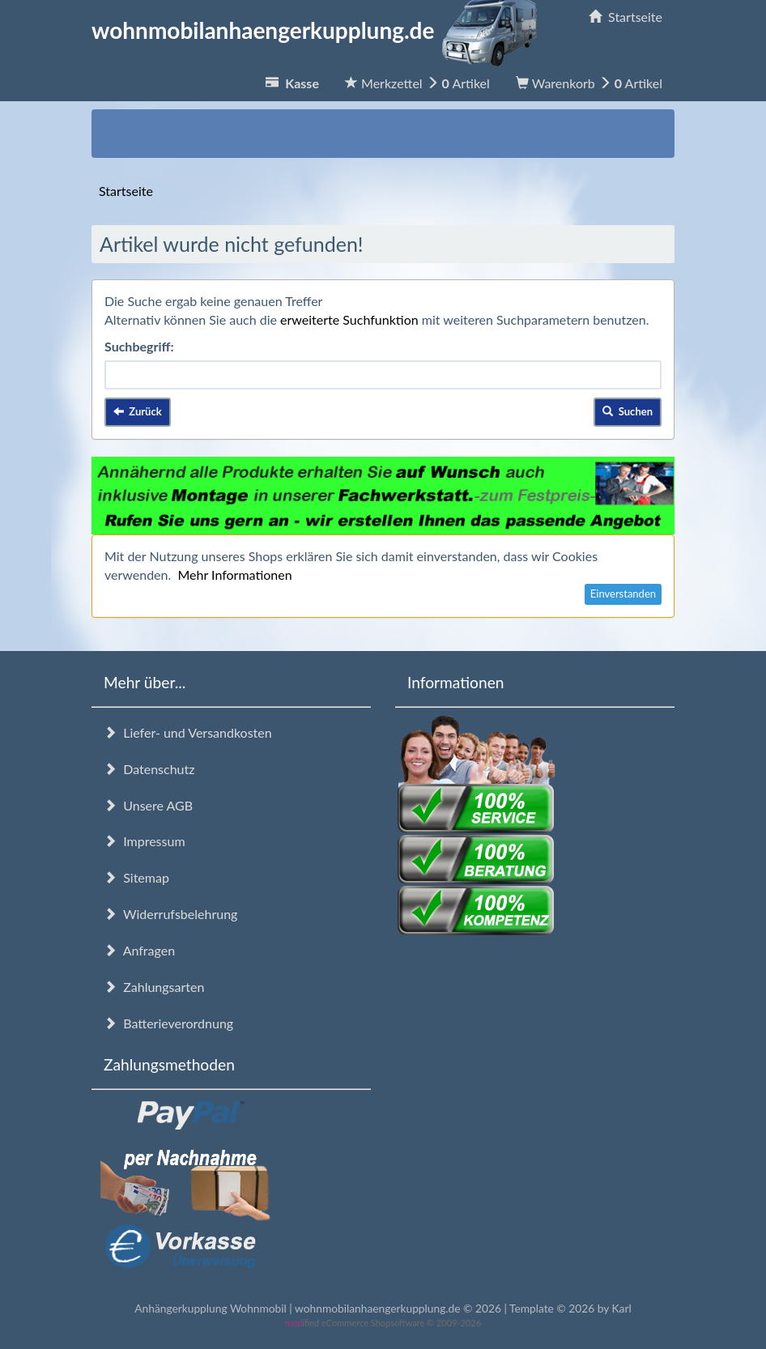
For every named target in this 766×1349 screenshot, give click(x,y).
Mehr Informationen (234, 574)
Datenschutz (149, 769)
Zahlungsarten (154, 986)
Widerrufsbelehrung (170, 913)
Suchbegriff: (139, 346)
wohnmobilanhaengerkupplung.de (319, 30)
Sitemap (136, 877)
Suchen (627, 411)
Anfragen (139, 950)
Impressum (144, 841)
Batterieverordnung (168, 1023)
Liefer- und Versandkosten (188, 732)
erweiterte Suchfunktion (349, 319)
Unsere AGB (148, 805)
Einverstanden (623, 593)
